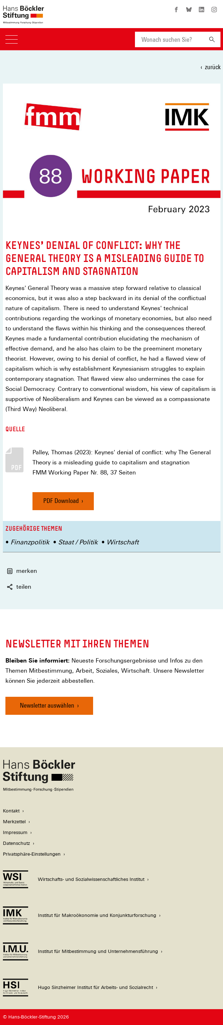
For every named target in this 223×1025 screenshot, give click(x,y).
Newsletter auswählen (47, 705)
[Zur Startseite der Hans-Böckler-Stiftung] (23, 20)
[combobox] (169, 39)
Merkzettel (14, 821)
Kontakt (11, 811)
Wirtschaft (122, 542)
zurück (212, 67)
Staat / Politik (78, 542)
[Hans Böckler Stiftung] (39, 789)
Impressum (15, 832)
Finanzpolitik (29, 542)
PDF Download (61, 500)
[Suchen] (212, 39)
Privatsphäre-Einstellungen (32, 854)
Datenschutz (16, 843)
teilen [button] (19, 586)
